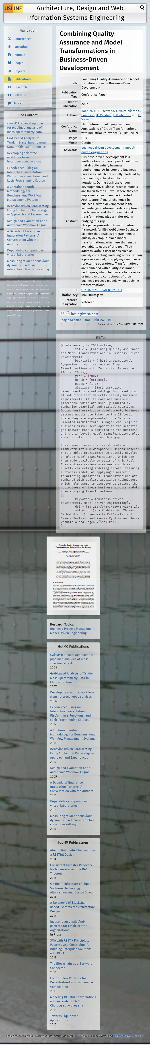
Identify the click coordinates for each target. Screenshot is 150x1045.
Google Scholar (70, 320)
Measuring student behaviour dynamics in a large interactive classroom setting (28, 265)
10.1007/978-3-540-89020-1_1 (101, 290)
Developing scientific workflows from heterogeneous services (24, 157)
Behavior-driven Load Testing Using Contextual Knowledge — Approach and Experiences (28, 210)
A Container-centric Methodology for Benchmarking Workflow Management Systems (72, 734)
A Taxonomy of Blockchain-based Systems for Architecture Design (72, 907)
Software (20, 95)
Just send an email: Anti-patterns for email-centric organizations (68, 926)
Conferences (22, 39)
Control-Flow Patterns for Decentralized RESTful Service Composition (71, 982)
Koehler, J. (88, 111)
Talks (17, 103)
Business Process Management (72, 628)
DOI (87, 320)
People (18, 63)
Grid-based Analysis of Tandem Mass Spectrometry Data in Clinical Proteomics (27, 142)
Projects (19, 71)
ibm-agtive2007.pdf (84, 314)
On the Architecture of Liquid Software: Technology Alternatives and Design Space (72, 888)
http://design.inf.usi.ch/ (128, 1036)
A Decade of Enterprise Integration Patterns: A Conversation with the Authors (71, 787)
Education (21, 47)
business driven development (102, 147)
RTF (110, 320)
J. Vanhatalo (121, 115)
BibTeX (99, 320)
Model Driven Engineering (68, 633)
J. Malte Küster (126, 111)
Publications (22, 79)
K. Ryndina (103, 115)
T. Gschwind (105, 111)
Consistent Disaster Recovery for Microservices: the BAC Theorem (71, 869)
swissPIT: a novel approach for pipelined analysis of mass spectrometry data (26, 128)
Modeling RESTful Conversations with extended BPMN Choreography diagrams (73, 1001)
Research (20, 87)
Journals (19, 55)
